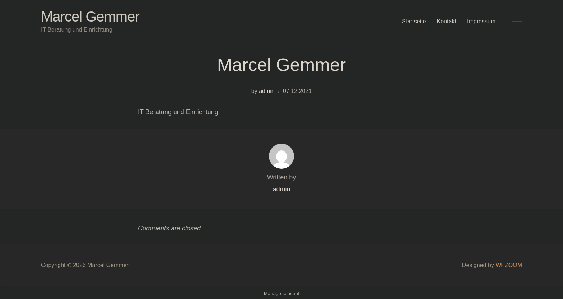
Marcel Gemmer (90, 16)
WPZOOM (508, 265)
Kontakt (446, 21)
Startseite (414, 21)
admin (267, 91)
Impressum (481, 21)
